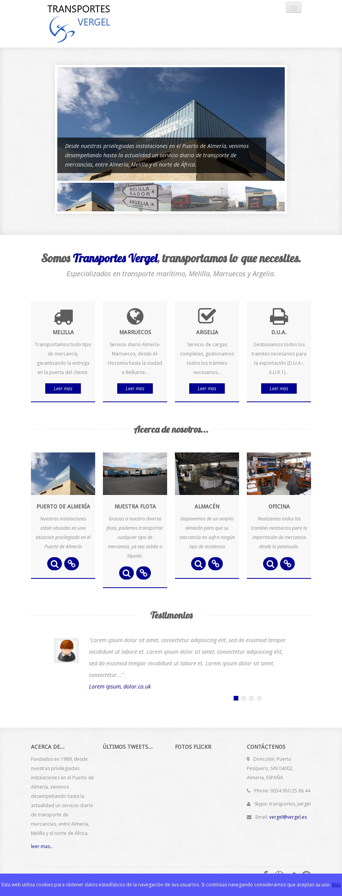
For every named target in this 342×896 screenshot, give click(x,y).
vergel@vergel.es (288, 817)
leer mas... (42, 846)
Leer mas (63, 388)
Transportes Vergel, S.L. (91, 24)
